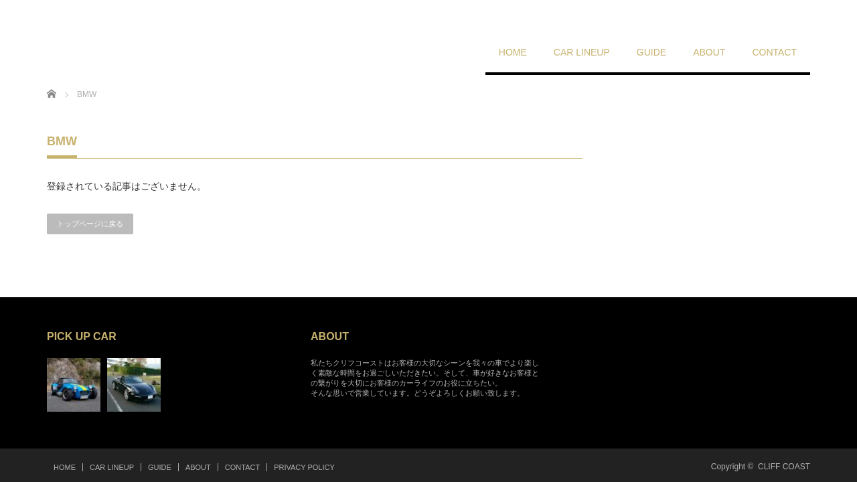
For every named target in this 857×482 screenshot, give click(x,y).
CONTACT (774, 52)
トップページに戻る (90, 224)
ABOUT (709, 52)
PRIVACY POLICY (304, 467)
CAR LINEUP (582, 52)
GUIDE (651, 52)
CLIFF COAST (784, 466)
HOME (513, 52)
